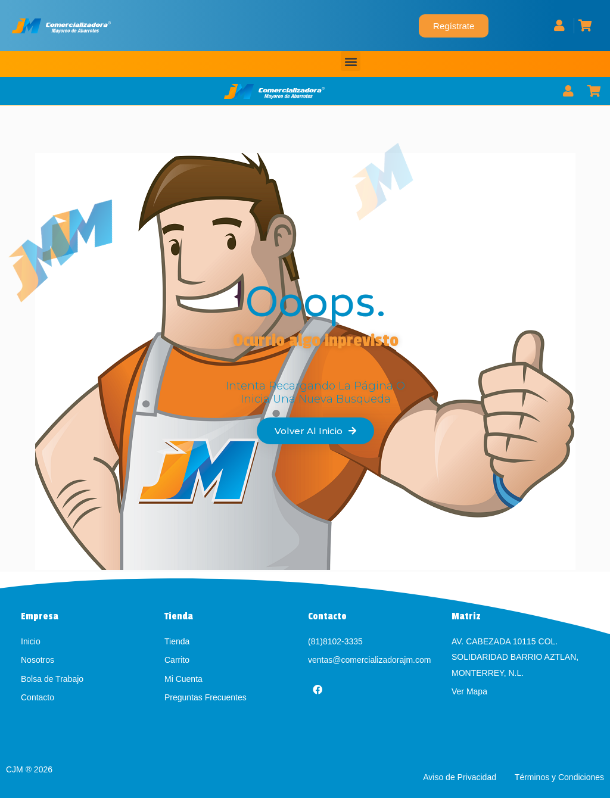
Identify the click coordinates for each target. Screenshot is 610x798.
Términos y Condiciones (559, 777)
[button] (350, 61)
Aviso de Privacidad (461, 777)
